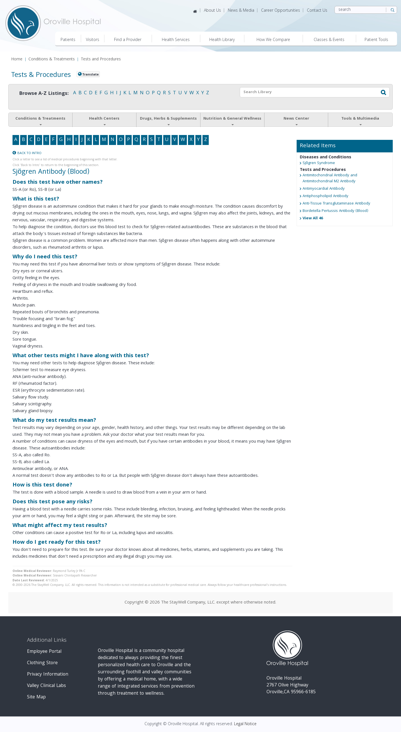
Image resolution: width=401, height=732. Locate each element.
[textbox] (307, 92)
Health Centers (104, 120)
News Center (296, 120)
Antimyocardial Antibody (324, 189)
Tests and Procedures (101, 59)
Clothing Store (42, 663)
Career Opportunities (280, 10)
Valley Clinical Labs (46, 686)
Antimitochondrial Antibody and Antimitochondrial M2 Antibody (330, 179)
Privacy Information (47, 674)
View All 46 (313, 219)
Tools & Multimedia (360, 120)
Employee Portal (44, 652)
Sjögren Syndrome (319, 163)
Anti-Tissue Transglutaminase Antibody (336, 204)
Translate (90, 74)
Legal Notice (245, 724)
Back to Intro (29, 153)
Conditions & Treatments (51, 59)
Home (16, 59)
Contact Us (317, 10)
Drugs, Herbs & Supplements (168, 120)
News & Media (241, 10)
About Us (212, 10)
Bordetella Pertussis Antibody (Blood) (335, 211)
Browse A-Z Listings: (44, 94)
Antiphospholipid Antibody (325, 196)
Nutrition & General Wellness (232, 120)
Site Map (36, 697)
